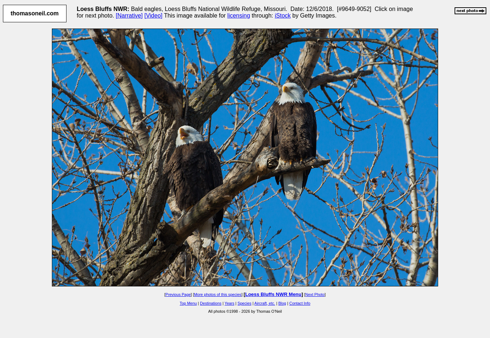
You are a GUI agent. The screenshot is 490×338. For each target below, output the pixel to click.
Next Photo (314, 294)
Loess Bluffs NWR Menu (273, 294)
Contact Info (299, 303)
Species (244, 303)
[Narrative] (129, 15)
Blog (282, 303)
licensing (238, 15)
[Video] (153, 15)
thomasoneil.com (35, 13)
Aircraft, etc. (264, 303)
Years (230, 303)
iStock (283, 15)
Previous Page (178, 294)
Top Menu (188, 303)
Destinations (210, 303)
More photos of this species (218, 294)
